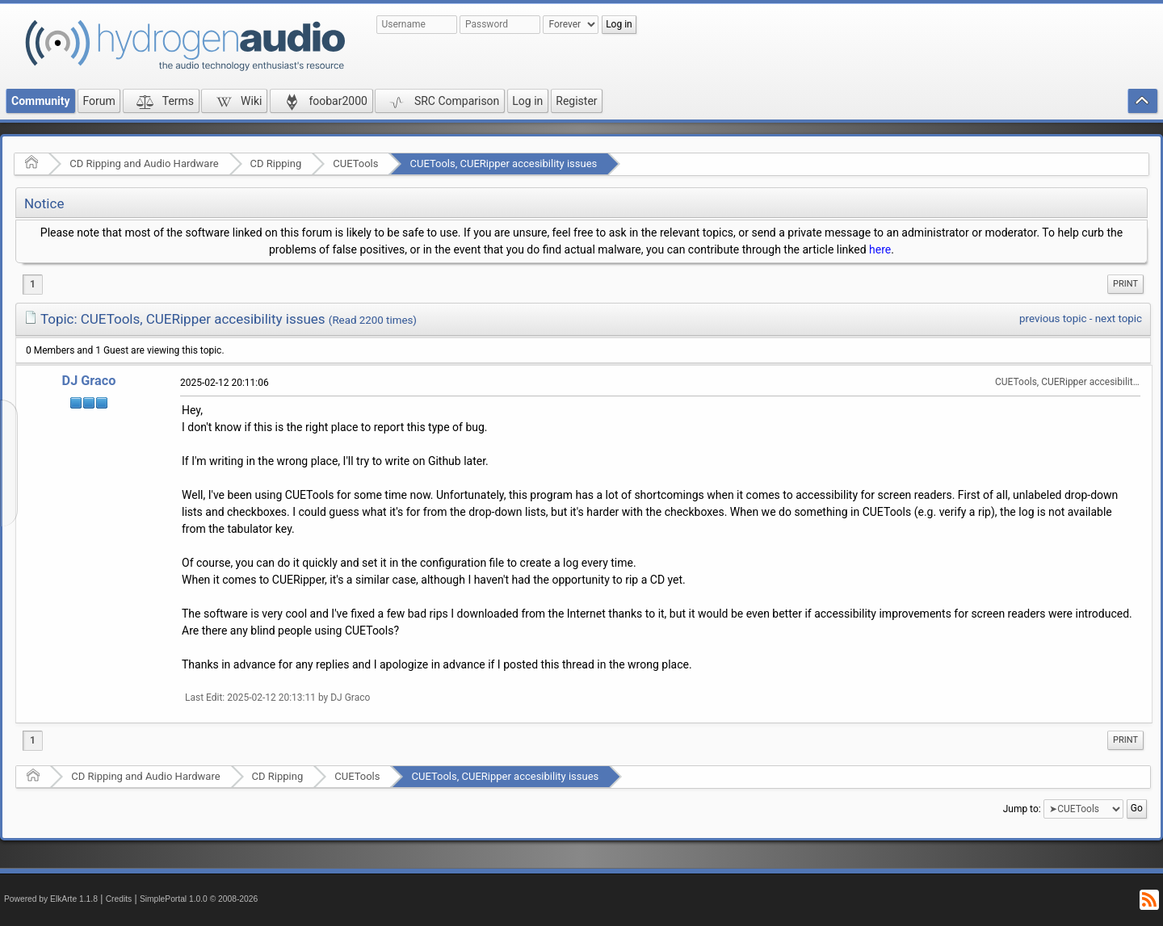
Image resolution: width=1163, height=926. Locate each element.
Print (1125, 284)
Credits (119, 899)
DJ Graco (89, 380)
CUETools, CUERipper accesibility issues (503, 163)
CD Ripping (276, 163)
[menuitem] (1125, 284)
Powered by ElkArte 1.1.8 (51, 899)
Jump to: (1022, 809)
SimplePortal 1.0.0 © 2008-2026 (199, 899)
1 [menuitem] (33, 284)
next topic (1118, 318)
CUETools (355, 163)
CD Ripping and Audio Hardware (143, 163)
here (880, 249)
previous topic (1052, 318)
